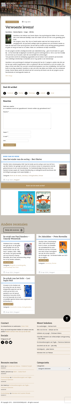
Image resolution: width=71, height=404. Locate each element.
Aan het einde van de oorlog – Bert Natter (22, 159)
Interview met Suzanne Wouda (21, 393)
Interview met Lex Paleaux (45, 352)
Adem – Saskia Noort (19, 372)
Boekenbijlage (5, 377)
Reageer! (17, 180)
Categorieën (40, 366)
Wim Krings (8, 76)
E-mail (5, 136)
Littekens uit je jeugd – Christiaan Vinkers (49, 333)
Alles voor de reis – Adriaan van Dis (47, 330)
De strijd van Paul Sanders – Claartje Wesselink (16, 237)
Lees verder (8, 262)
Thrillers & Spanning (12, 22)
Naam (5, 132)
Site (4, 140)
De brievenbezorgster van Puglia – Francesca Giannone (53, 342)
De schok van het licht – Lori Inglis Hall (16, 279)
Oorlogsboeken (33, 175)
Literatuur (25, 175)
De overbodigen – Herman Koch (46, 326)
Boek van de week (15, 175)
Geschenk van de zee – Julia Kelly (47, 345)
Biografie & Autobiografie (18, 265)
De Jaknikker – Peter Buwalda (53, 236)
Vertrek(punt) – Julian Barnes (45, 349)
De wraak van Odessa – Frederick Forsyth (19, 366)
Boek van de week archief (35, 186)
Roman (41, 175)
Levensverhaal (7, 267)
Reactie (6, 112)
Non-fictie (16, 267)
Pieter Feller (24, 326)
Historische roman (15, 307)
